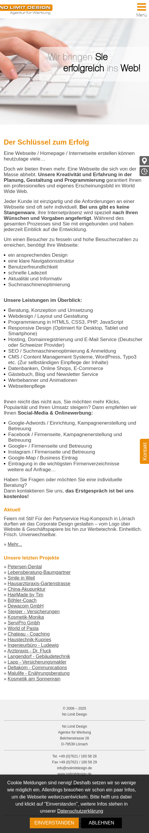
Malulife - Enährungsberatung (39, 673)
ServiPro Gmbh (24, 622)
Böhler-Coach (22, 600)
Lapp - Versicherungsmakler (37, 662)
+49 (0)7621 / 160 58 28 (77, 756)
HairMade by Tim (25, 594)
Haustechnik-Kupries (29, 639)
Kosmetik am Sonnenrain (34, 678)
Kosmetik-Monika (26, 617)
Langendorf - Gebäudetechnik (39, 656)
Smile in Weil (21, 577)
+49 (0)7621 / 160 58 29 (78, 762)
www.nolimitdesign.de (74, 774)
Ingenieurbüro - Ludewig (33, 645)
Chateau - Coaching (29, 633)
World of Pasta (23, 628)
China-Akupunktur (26, 589)
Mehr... (15, 544)
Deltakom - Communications (37, 667)
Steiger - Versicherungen (34, 611)
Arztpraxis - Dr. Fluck (29, 650)
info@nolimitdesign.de (74, 768)
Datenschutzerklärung (80, 811)
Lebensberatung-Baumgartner (39, 572)
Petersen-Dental (25, 566)
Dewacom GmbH (26, 605)
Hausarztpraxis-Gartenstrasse (39, 583)
